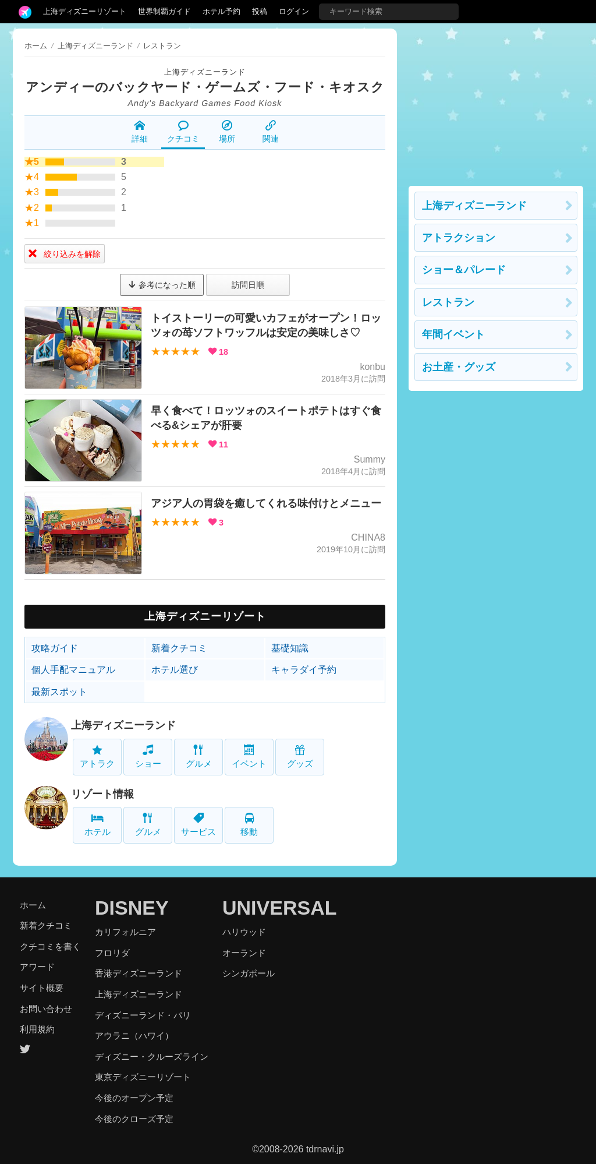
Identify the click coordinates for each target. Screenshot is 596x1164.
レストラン (448, 302)
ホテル (97, 825)
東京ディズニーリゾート (143, 1077)
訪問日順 (248, 285)
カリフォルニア (125, 932)
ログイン (294, 11)
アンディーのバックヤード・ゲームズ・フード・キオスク (205, 87)
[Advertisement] (496, 101)
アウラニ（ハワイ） (134, 1035)
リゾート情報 (102, 794)
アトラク (97, 756)
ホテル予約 (221, 11)
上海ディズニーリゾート (84, 11)
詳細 (140, 131)
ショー (148, 756)
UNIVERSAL (279, 908)
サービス (198, 825)
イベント (249, 756)
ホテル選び (174, 670)
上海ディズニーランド (205, 72)
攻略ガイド (54, 648)
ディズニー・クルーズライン (151, 1056)
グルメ (199, 756)
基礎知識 (289, 648)
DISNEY (132, 908)
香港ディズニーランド (138, 973)
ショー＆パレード (464, 270)
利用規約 (37, 1029)
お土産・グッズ (458, 367)
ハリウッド (244, 932)
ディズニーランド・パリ (143, 1015)
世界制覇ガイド (164, 11)
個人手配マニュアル (73, 670)
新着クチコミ (179, 648)
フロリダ (112, 953)
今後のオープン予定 (134, 1098)
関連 (270, 131)
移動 (249, 825)
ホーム (35, 45)
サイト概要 (41, 988)
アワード (37, 967)
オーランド (244, 953)
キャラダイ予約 (303, 670)
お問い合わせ (46, 1009)
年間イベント (453, 334)
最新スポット (59, 692)
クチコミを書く (50, 946)
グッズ (300, 756)
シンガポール (248, 973)
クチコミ (183, 131)
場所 (227, 131)
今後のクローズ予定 (134, 1119)
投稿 (259, 11)
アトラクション (458, 238)
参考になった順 (162, 285)
